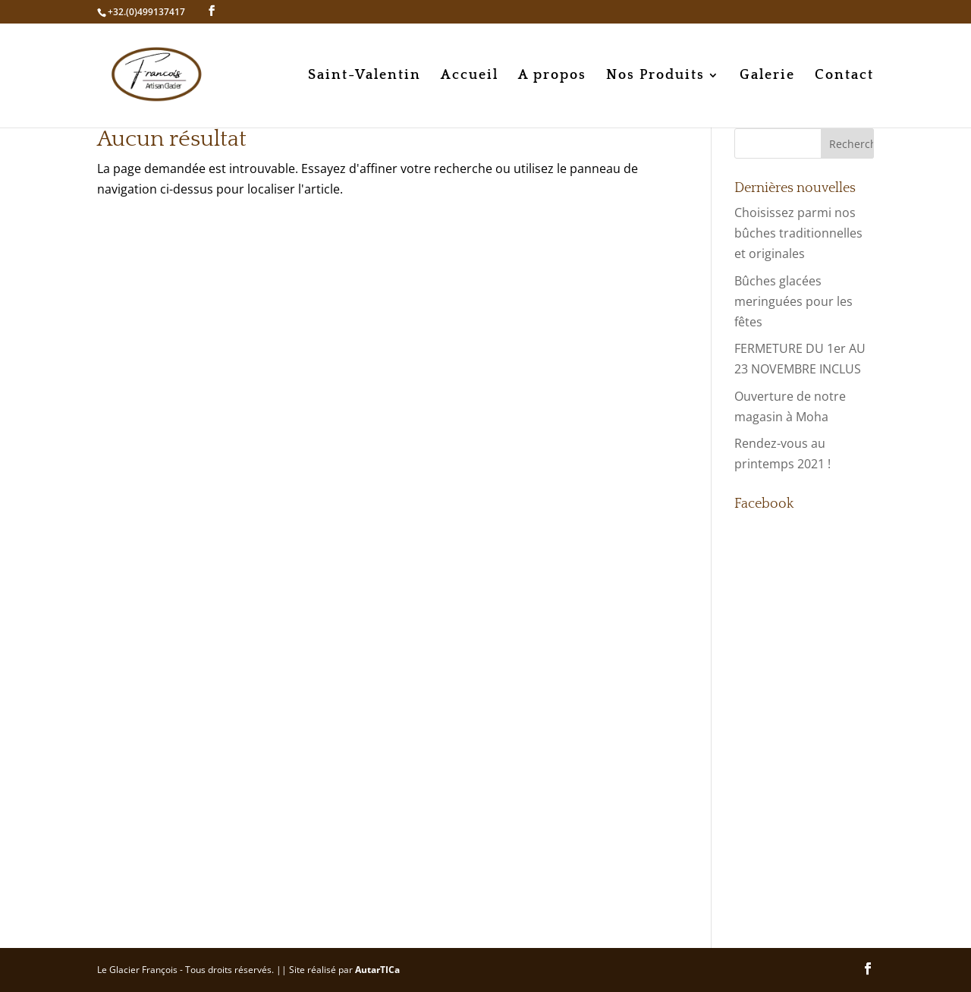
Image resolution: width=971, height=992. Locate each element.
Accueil (469, 76)
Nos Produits (655, 76)
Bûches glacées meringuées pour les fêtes (793, 301)
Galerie (767, 76)
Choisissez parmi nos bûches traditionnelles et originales (798, 233)
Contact (844, 76)
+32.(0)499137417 (146, 11)
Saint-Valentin (364, 76)
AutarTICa (377, 969)
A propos (552, 76)
